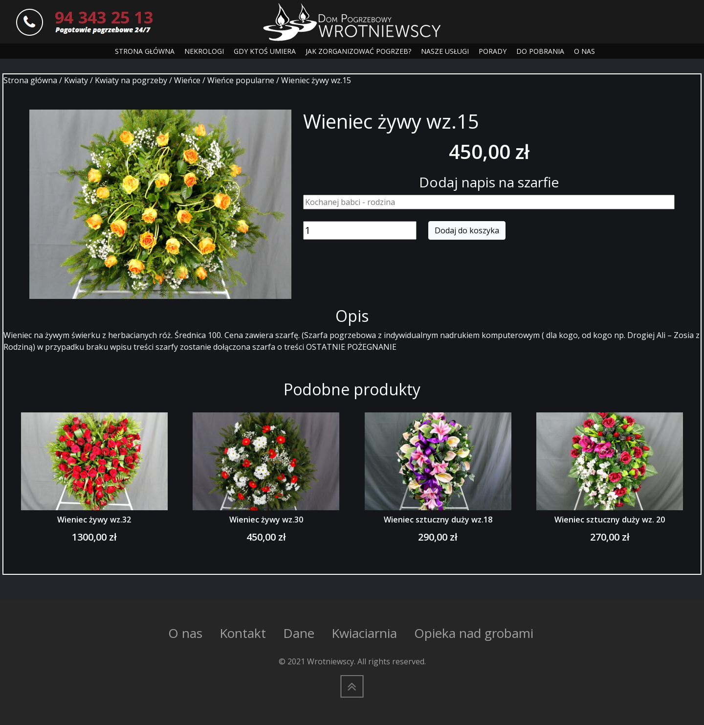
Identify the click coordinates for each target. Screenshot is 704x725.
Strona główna (30, 80)
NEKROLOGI (204, 51)
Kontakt (243, 633)
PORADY (492, 51)
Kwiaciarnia (364, 633)
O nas (185, 633)
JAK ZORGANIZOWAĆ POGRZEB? (358, 51)
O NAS (584, 51)
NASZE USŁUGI (445, 51)
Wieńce (187, 80)
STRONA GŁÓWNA (145, 51)
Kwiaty (76, 80)
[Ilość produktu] (360, 230)
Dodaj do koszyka (467, 230)
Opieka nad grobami (473, 633)
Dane (298, 633)
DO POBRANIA (540, 51)
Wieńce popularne (240, 80)
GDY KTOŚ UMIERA (265, 51)
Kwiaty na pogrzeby (131, 80)
